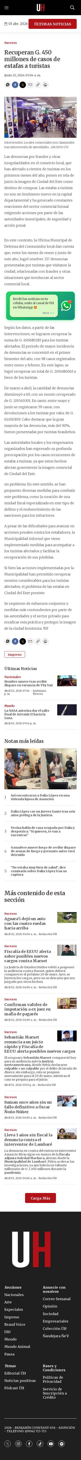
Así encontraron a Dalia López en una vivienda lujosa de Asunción (40, 797)
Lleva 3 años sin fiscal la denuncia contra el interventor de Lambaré (28, 1139)
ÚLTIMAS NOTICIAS (52, 24)
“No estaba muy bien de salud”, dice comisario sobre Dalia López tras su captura (39, 871)
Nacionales (12, 677)
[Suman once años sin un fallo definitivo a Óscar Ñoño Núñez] (67, 1101)
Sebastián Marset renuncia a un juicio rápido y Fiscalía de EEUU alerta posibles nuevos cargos (39, 1044)
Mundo (9, 706)
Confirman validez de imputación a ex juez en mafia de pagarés (27, 1009)
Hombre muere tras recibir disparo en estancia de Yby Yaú (28, 683)
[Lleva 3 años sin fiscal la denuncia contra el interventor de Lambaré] (67, 1133)
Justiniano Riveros (39, 692)
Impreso (15, 655)
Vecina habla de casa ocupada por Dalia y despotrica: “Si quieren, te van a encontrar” (43, 831)
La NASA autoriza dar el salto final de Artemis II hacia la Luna (26, 714)
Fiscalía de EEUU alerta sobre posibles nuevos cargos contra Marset (27, 956)
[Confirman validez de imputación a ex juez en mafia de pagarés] (67, 1003)
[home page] (40, 7)
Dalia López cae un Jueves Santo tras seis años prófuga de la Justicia (43, 813)
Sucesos (10, 43)
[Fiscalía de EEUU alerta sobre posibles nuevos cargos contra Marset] (67, 950)
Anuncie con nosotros (54, 1289)
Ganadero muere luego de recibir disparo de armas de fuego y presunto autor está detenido (43, 851)
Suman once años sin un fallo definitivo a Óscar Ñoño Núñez (28, 1107)
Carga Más (40, 1198)
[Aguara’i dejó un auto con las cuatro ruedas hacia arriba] (67, 917)
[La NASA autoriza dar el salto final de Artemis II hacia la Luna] (67, 709)
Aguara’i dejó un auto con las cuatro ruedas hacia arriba (25, 923)
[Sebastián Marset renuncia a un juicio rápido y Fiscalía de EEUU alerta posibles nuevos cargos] (67, 1036)
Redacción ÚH (48, 934)
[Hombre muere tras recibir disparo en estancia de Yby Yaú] (67, 681)
